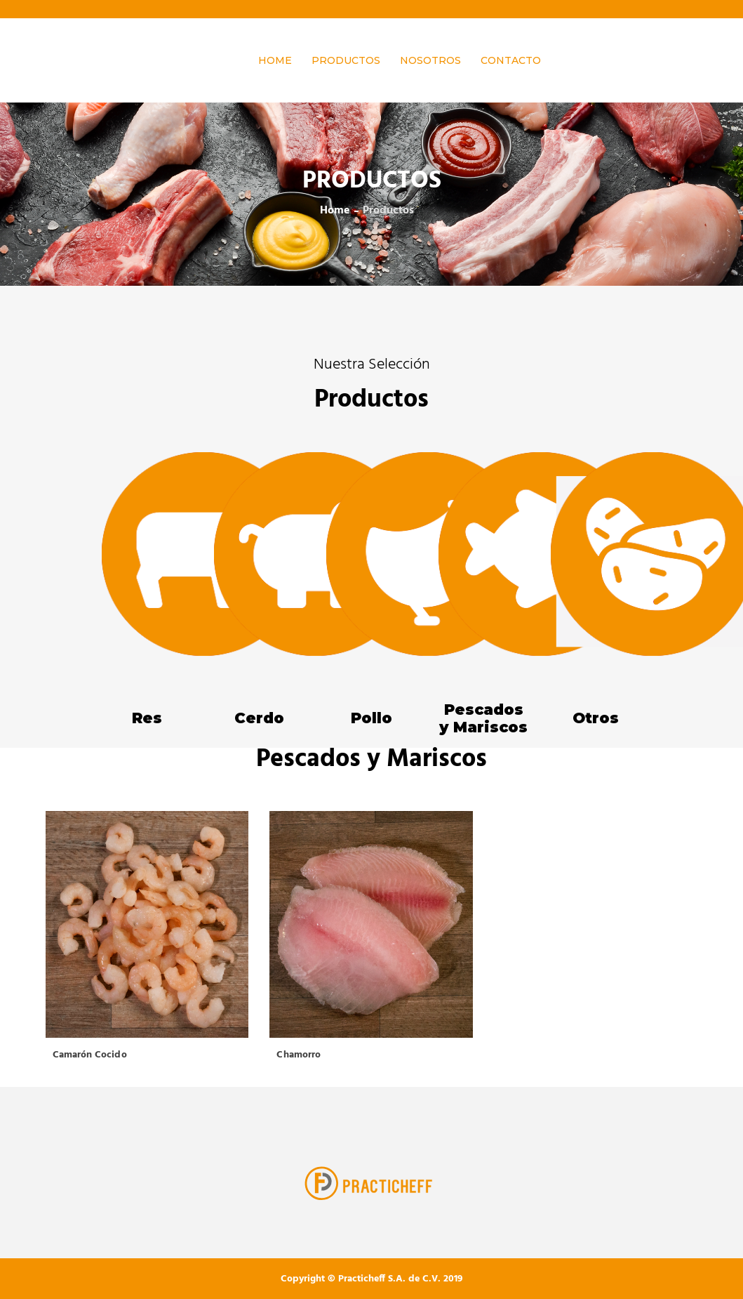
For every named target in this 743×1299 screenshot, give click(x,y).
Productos (346, 60)
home (335, 211)
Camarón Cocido (90, 1055)
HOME (275, 60)
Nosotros (430, 60)
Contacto (511, 60)
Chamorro (298, 1055)
